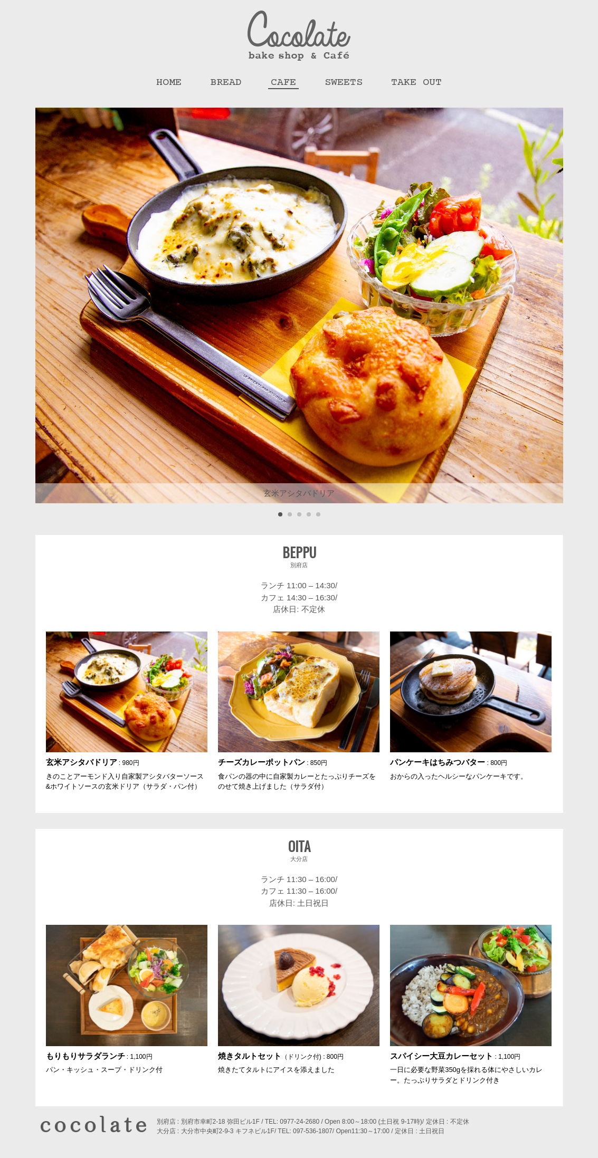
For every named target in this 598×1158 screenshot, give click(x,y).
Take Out (416, 82)
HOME (169, 82)
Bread (226, 82)
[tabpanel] (299, 305)
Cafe (283, 82)
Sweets (344, 82)
